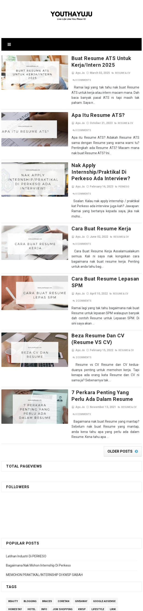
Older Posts (119, 368)
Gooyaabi (102, 605)
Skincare (99, 542)
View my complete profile (45, 582)
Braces (47, 518)
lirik (113, 526)
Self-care (33, 542)
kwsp (82, 526)
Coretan (63, 518)
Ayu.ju (36, 570)
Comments (122, 73)
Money (31, 534)
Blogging (30, 518)
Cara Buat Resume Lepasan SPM (91, 232)
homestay (15, 526)
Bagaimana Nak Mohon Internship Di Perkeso (38, 482)
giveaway (81, 518)
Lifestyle (97, 526)
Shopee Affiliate (76, 542)
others (81, 534)
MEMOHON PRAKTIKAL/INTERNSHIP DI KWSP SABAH (44, 492)
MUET (66, 534)
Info (44, 526)
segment (14, 542)
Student (117, 542)
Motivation (49, 534)
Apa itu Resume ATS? (77, 105)
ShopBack (52, 542)
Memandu (14, 534)
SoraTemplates (61, 605)
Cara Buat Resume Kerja (80, 192)
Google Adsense (104, 518)
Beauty (13, 518)
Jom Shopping (62, 526)
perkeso (103, 160)
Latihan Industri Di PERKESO (26, 473)
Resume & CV (102, 73)
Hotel (32, 526)
